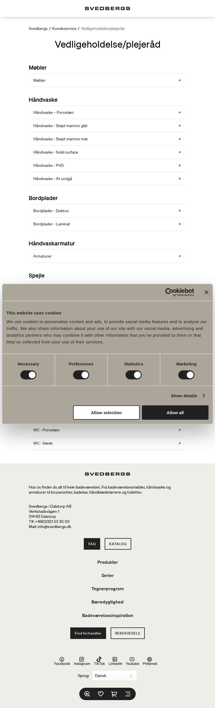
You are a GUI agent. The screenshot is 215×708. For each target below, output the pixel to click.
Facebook (62, 661)
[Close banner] (207, 292)
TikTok (99, 661)
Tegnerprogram (107, 588)
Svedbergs (38, 28)
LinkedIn (115, 661)
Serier (108, 575)
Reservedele (128, 633)
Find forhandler (88, 633)
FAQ (92, 543)
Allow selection (106, 412)
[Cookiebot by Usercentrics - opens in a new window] (169, 292)
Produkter (107, 562)
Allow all (175, 412)
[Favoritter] (100, 694)
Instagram (82, 661)
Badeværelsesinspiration (107, 615)
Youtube (132, 661)
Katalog (118, 543)
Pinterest (150, 661)
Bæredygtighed (107, 602)
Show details (184, 395)
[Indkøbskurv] (114, 694)
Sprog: (83, 675)
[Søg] (87, 694)
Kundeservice (64, 28)
